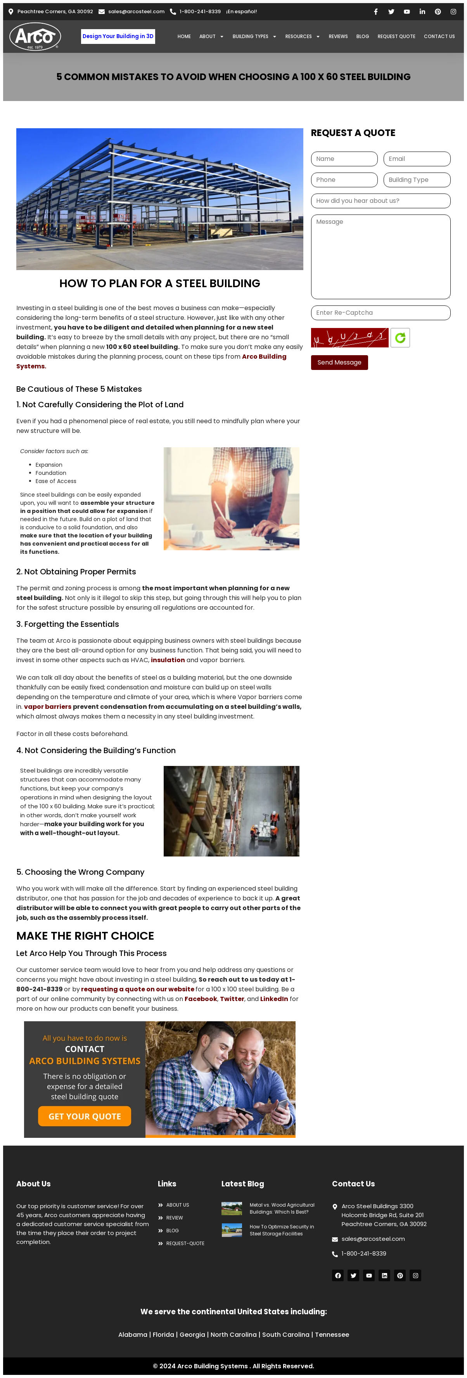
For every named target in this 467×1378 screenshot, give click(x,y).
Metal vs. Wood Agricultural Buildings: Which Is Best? (282, 1208)
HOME (184, 36)
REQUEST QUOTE (396, 36)
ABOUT (211, 36)
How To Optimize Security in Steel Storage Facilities (282, 1230)
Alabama (132, 1334)
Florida (163, 1334)
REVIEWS (338, 36)
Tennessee (332, 1334)
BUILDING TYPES (255, 36)
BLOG (362, 36)
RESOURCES (302, 36)
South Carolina (286, 1334)
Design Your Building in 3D (118, 36)
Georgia (192, 1334)
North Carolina (234, 1334)
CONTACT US (439, 36)
